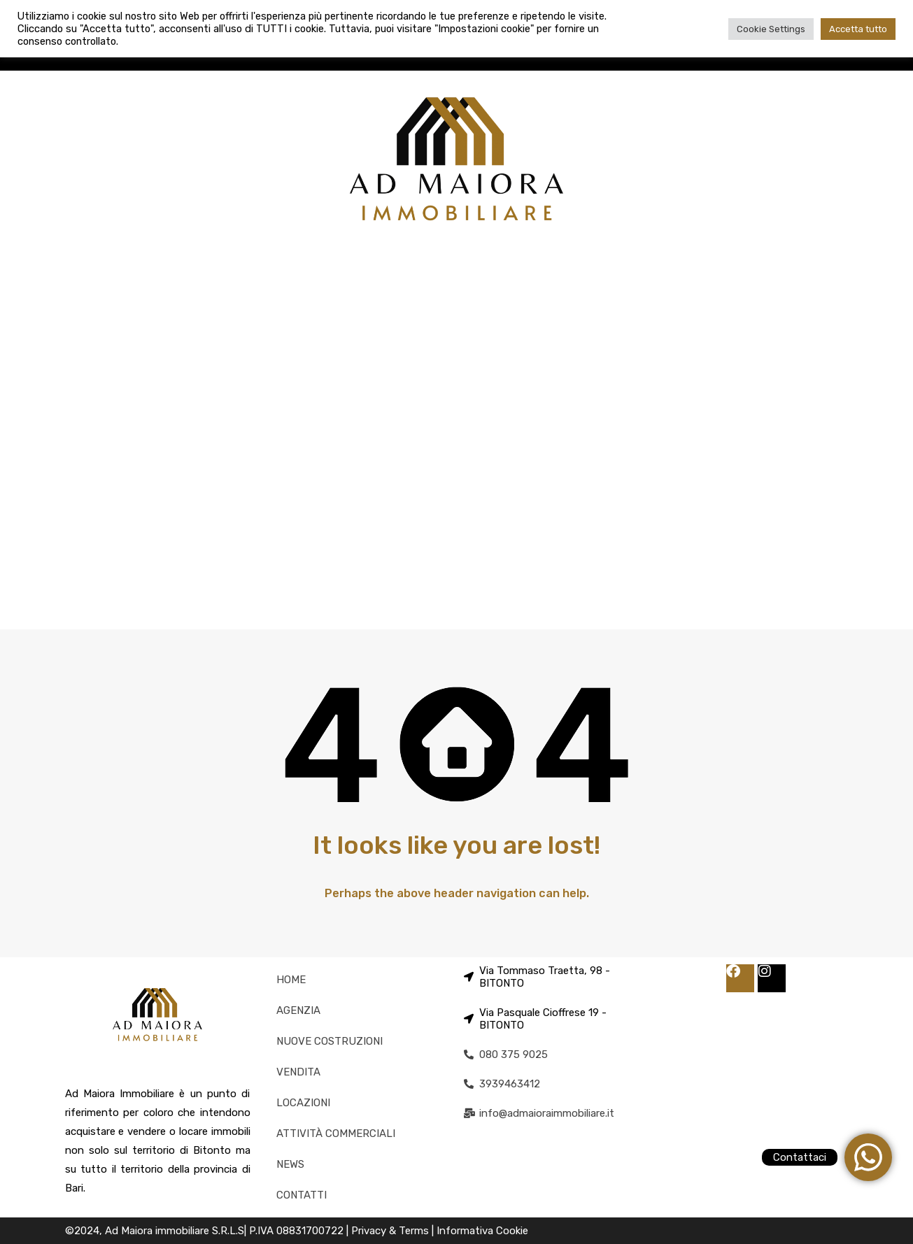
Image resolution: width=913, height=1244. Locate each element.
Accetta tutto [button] (858, 29)
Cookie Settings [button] (771, 29)
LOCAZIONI (303, 1102)
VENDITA (298, 1072)
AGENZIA (298, 1010)
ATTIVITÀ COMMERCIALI (335, 1133)
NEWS (290, 1164)
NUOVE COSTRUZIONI (329, 1041)
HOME (291, 979)
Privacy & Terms (391, 1230)
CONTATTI (301, 1195)
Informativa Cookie (482, 1230)
